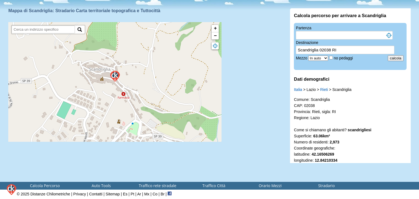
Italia (298, 89)
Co (154, 194)
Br (163, 194)
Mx (146, 194)
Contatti (95, 194)
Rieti (324, 89)
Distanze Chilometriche (50, 194)
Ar (139, 194)
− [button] (215, 36)
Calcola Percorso (45, 185)
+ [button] (215, 28)
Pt (132, 194)
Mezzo (302, 58)
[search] (43, 29)
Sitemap (113, 194)
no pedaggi (344, 58)
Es (125, 194)
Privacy (79, 194)
